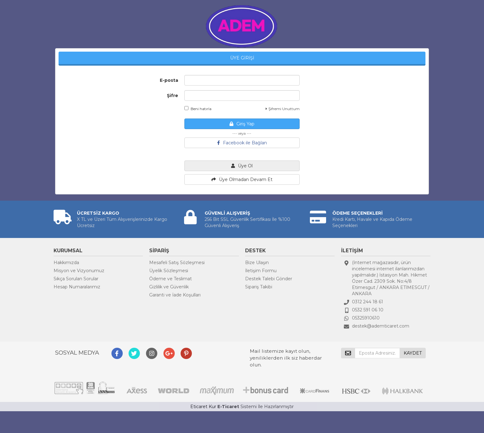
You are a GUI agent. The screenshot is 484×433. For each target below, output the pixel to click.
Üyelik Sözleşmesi (168, 270)
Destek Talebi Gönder (268, 279)
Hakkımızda (66, 262)
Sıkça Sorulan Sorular (76, 279)
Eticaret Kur (203, 406)
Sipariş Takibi (258, 287)
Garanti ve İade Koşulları (175, 295)
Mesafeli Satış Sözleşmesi (177, 262)
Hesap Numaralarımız (77, 287)
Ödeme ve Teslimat (170, 279)
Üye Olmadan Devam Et (242, 179)
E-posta (169, 80)
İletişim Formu (261, 270)
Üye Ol (242, 166)
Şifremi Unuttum (283, 108)
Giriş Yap (242, 124)
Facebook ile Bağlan (242, 143)
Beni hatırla (197, 108)
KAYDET (413, 353)
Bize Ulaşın (257, 262)
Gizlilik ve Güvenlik (169, 287)
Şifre (172, 95)
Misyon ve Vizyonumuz (79, 270)
